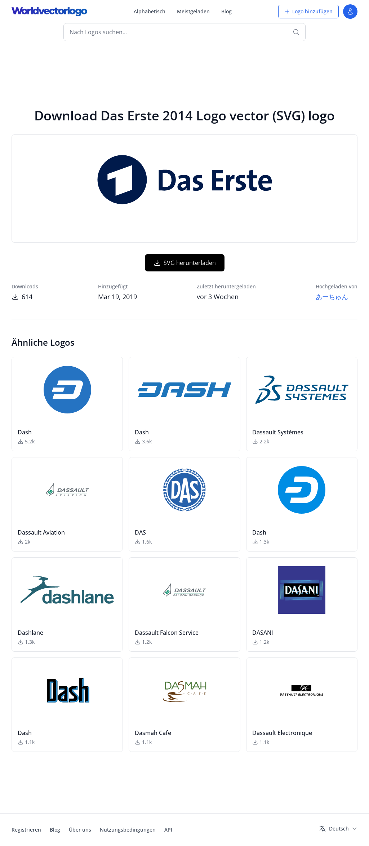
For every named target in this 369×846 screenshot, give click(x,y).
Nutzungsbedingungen (128, 829)
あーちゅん (332, 296)
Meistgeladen (193, 11)
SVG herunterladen (185, 263)
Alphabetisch (149, 11)
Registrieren (26, 829)
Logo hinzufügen (308, 11)
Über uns (80, 829)
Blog (226, 11)
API (168, 829)
